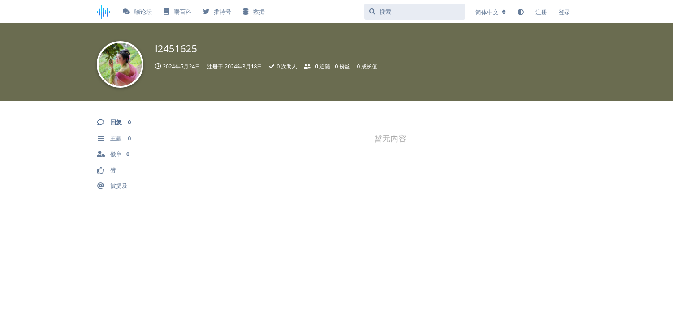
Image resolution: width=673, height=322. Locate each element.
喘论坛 (137, 12)
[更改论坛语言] (491, 12)
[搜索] (414, 12)
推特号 (217, 12)
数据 (253, 12)
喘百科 (177, 12)
